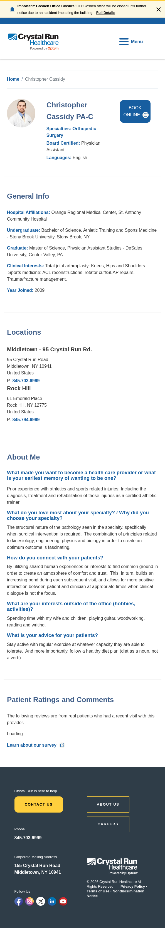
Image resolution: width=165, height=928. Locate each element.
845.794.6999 (26, 419)
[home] (33, 41)
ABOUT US (108, 804)
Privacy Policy (132, 886)
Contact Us (39, 804)
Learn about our (36, 745)
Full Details (105, 13)
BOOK (136, 111)
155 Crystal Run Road (37, 865)
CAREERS (108, 824)
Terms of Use (98, 891)
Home (13, 79)
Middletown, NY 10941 (37, 872)
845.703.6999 (26, 380)
